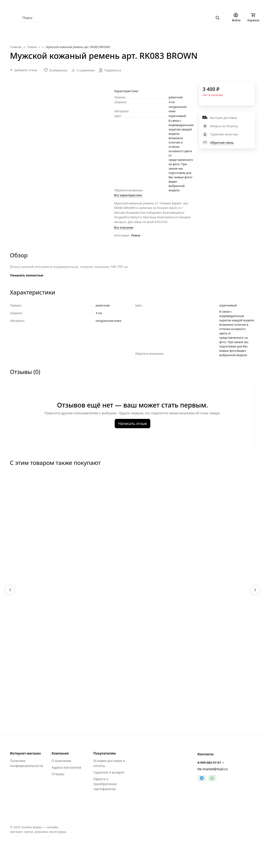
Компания (60, 753)
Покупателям (104, 753)
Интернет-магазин (25, 753)
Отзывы (58, 774)
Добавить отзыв (25, 70)
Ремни (135, 235)
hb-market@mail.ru (213, 769)
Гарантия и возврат (109, 772)
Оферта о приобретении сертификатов (105, 784)
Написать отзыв (132, 423)
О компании (61, 760)
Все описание (123, 227)
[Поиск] (121, 17)
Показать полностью (26, 275)
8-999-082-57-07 (209, 762)
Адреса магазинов (66, 767)
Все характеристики (128, 195)
